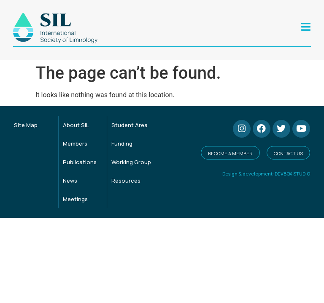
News (70, 180)
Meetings (75, 199)
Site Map (26, 125)
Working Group (131, 162)
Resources (125, 180)
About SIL (76, 125)
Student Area (129, 125)
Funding (121, 143)
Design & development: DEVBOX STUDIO (266, 173)
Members (75, 143)
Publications (80, 162)
